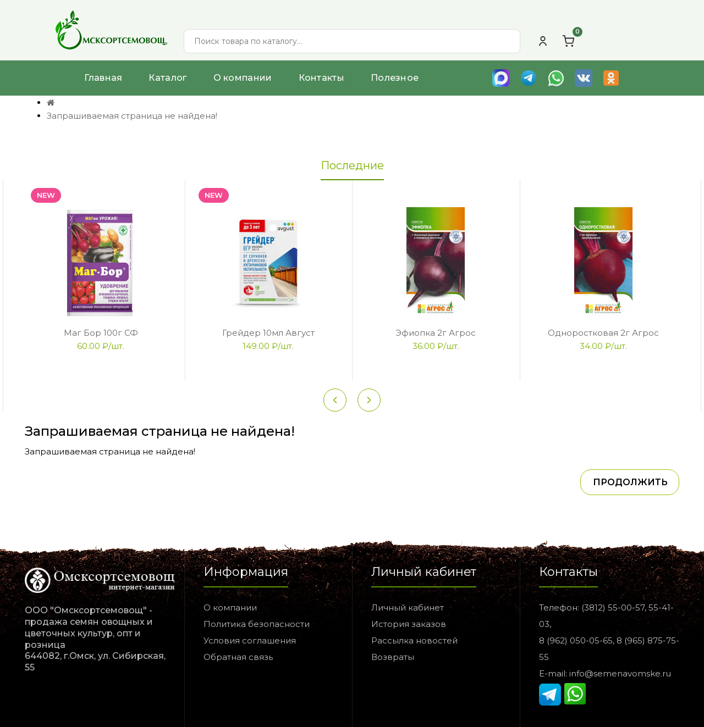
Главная (103, 78)
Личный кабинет (407, 607)
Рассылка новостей (414, 640)
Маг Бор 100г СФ (101, 333)
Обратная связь (238, 657)
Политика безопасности (257, 624)
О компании (242, 78)
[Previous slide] (334, 400)
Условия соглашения (250, 640)
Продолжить (630, 482)
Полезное (395, 78)
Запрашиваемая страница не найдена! (132, 115)
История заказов (408, 624)
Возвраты (392, 657)
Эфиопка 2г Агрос (435, 333)
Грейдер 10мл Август (268, 333)
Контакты (321, 78)
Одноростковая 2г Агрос (603, 333)
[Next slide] (369, 400)
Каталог (167, 78)
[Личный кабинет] (543, 41)
